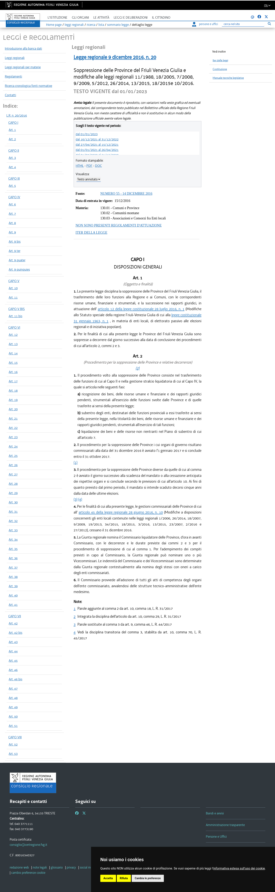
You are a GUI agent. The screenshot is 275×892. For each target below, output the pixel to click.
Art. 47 (13, 688)
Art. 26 (13, 465)
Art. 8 (12, 223)
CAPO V (13, 281)
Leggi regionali (15, 58)
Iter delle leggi (220, 60)
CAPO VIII (15, 737)
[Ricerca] (243, 24)
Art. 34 (13, 539)
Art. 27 (13, 474)
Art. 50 (13, 716)
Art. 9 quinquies (19, 269)
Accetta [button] (108, 878)
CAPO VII (14, 616)
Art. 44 (13, 651)
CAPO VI (14, 327)
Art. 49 (13, 707)
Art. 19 (13, 400)
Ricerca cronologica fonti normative (28, 86)
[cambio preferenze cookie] (28, 872)
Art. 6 (12, 204)
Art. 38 (13, 577)
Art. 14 (13, 353)
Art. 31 (13, 511)
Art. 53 (13, 754)
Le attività (101, 18)
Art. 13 (13, 344)
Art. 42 (13, 623)
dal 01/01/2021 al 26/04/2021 (97, 150)
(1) (75, 462)
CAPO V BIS (16, 309)
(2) (137, 368)
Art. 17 (13, 381)
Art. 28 (13, 484)
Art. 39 (13, 586)
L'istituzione (57, 18)
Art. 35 (13, 549)
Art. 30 (13, 502)
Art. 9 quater (17, 260)
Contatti (10, 95)
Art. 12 (13, 335)
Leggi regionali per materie (23, 67)
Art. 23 (13, 437)
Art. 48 (13, 698)
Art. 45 (13, 660)
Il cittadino (161, 18)
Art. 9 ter (14, 251)
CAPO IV (14, 197)
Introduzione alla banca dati (23, 48)
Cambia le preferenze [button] (148, 878)
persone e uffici (205, 24)
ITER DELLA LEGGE (91, 233)
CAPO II (13, 150)
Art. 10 (13, 288)
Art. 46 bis (15, 679)
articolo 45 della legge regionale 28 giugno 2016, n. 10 (121, 512)
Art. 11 (13, 297)
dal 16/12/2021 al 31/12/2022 (97, 139)
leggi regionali (74, 25)
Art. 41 (13, 605)
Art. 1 (12, 130)
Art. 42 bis (15, 632)
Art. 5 (12, 186)
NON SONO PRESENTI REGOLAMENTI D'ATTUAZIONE (119, 225)
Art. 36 (13, 558)
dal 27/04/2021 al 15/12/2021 (97, 144)
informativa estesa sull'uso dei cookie (239, 868)
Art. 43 (13, 642)
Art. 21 (13, 418)
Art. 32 (13, 521)
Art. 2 (12, 139)
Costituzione (220, 69)
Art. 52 (13, 744)
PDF (89, 166)
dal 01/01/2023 (87, 134)
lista (101, 25)
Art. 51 (13, 726)
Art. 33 (13, 530)
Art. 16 (13, 372)
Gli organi (80, 18)
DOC (98, 166)
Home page (54, 25)
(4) (80, 499)
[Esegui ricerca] (269, 23)
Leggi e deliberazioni (131, 18)
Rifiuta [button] (124, 878)
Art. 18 (13, 390)
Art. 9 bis (15, 241)
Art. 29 (13, 493)
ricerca (91, 25)
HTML (80, 166)
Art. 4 (12, 167)
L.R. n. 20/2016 (16, 115)
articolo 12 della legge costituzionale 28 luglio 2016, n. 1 (141, 309)
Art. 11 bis (15, 316)
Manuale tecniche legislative (228, 78)
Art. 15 (13, 362)
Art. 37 (13, 567)
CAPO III (14, 178)
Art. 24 (13, 446)
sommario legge (118, 25)
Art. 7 (12, 213)
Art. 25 (13, 456)
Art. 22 (13, 428)
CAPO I (13, 122)
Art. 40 (13, 595)
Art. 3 (12, 158)
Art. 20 (13, 409)
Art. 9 (12, 232)
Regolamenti (13, 76)
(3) (75, 499)
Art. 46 (13, 670)
